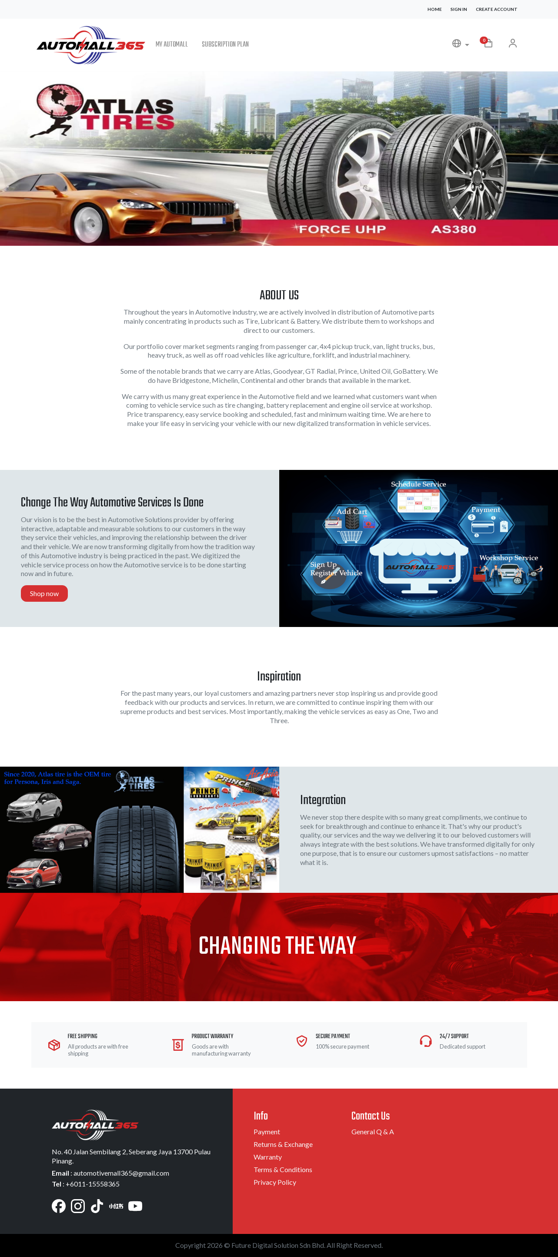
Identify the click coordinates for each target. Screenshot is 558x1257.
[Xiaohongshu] (116, 1205)
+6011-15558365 (93, 1184)
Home (435, 9)
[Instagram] (78, 1205)
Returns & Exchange (283, 1144)
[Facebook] (59, 1205)
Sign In (459, 9)
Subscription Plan (225, 44)
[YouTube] (135, 1205)
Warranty (268, 1157)
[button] (460, 45)
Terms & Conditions (283, 1169)
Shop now (44, 593)
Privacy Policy (275, 1182)
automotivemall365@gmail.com (121, 1173)
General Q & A (372, 1131)
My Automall (172, 44)
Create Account (497, 9)
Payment (267, 1131)
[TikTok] (97, 1205)
